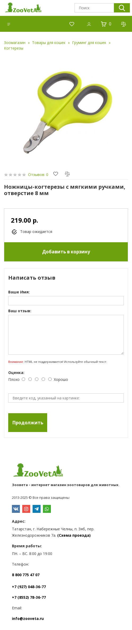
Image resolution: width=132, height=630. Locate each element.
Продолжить (27, 423)
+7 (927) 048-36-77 (29, 586)
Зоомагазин (14, 42)
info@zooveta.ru (28, 618)
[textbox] (94, 7)
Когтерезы (13, 48)
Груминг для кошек (89, 42)
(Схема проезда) (74, 535)
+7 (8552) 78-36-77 (29, 597)
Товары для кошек (48, 42)
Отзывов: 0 (38, 174)
